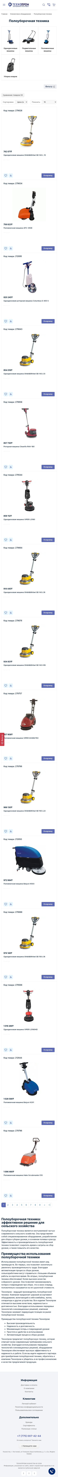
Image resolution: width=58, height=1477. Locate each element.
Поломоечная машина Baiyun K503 (19, 884)
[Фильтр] (2, 739)
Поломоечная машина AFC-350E (18, 228)
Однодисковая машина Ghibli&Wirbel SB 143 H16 (25, 665)
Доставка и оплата (29, 1385)
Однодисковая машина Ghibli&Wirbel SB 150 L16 (24, 956)
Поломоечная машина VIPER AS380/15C (21, 738)
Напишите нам (29, 1446)
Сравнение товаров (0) (13, 95)
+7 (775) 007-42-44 (29, 1435)
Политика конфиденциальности (29, 1407)
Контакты (29, 1391)
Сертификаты (29, 1425)
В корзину (48, 175)
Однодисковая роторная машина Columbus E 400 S (26, 301)
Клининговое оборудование (20, 14)
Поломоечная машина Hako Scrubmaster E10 (23, 1175)
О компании (29, 1388)
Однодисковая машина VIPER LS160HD (21, 1029)
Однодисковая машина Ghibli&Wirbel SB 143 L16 (24, 592)
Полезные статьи (29, 1429)
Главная (4, 14)
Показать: (36, 102)
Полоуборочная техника (43, 14)
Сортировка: (8, 102)
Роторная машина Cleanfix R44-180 (19, 446)
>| (50, 1205)
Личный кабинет (29, 1403)
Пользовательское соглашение (29, 1410)
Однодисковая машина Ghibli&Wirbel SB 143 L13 (24, 374)
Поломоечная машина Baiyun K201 (19, 1102)
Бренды (29, 1422)
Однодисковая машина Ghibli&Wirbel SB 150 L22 (25, 811)
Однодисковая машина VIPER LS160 (19, 519)
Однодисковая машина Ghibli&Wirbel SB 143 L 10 (25, 155)
